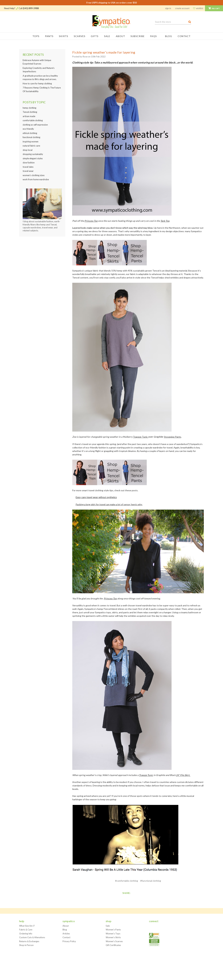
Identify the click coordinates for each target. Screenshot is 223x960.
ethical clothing (30, 133)
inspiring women (30, 141)
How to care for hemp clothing (37, 83)
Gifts (94, 36)
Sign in (168, 8)
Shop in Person (26, 945)
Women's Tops (113, 933)
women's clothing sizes (34, 175)
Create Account (182, 8)
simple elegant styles (33, 158)
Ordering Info (25, 933)
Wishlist (198, 8)
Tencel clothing (30, 112)
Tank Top (164, 220)
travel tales (28, 167)
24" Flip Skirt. (183, 775)
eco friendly (28, 128)
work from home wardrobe (36, 179)
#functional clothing (150, 880)
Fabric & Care (25, 929)
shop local (27, 150)
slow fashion (29, 162)
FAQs (155, 36)
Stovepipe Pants (172, 436)
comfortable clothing (33, 120)
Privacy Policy (69, 941)
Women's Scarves (114, 941)
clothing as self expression (35, 124)
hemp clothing (29, 107)
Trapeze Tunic (140, 436)
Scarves (79, 36)
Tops (35, 36)
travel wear (28, 171)
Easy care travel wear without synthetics (96, 497)
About (120, 36)
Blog (168, 36)
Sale (107, 36)
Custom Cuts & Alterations (32, 937)
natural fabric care (31, 145)
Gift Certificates (113, 945)
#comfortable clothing (126, 880)
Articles (66, 933)
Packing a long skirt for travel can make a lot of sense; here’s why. (109, 504)
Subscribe (138, 36)
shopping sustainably (33, 154)
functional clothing (31, 137)
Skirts (63, 36)
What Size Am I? (27, 925)
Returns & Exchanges (29, 941)
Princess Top (91, 220)
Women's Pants (113, 929)
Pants (49, 36)
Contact (184, 36)
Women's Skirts (113, 937)
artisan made (29, 116)
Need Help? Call (21, 8)
